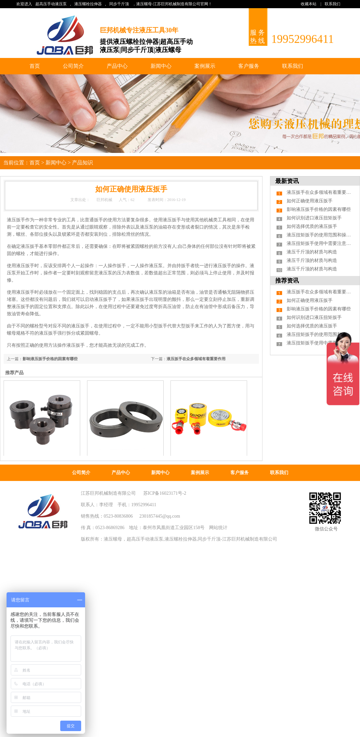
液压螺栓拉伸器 (88, 4)
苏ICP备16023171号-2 (164, 493)
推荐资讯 (287, 280)
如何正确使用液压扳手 (310, 200)
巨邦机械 (104, 199)
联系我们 (332, 4)
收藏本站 (308, 4)
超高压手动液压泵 (51, 4)
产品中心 (117, 66)
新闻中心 (161, 66)
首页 (34, 66)
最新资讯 (287, 181)
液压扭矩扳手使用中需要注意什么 (321, 243)
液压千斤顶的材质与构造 (312, 251)
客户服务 (248, 66)
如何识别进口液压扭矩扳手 (314, 217)
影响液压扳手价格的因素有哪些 (50, 359)
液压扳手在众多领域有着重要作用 (196, 359)
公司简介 (73, 66)
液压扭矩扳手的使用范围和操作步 (321, 234)
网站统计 (218, 527)
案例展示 (204, 66)
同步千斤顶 (119, 4)
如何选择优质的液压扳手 (312, 226)
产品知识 (82, 162)
